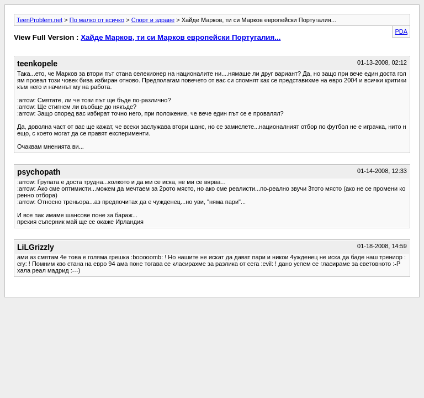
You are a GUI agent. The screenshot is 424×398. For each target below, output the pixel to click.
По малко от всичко (97, 20)
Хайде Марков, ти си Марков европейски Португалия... (180, 37)
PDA (401, 31)
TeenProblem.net (39, 20)
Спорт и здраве (152, 20)
